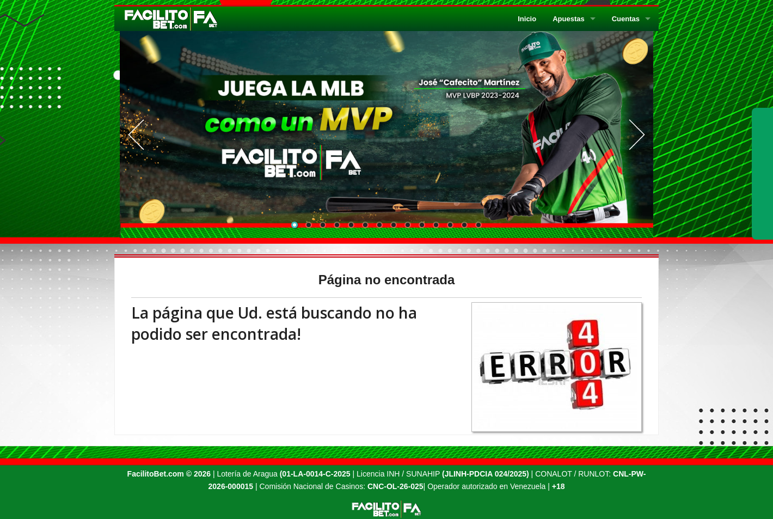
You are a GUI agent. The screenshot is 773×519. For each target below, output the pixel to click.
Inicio (527, 19)
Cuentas (626, 19)
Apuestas (569, 19)
